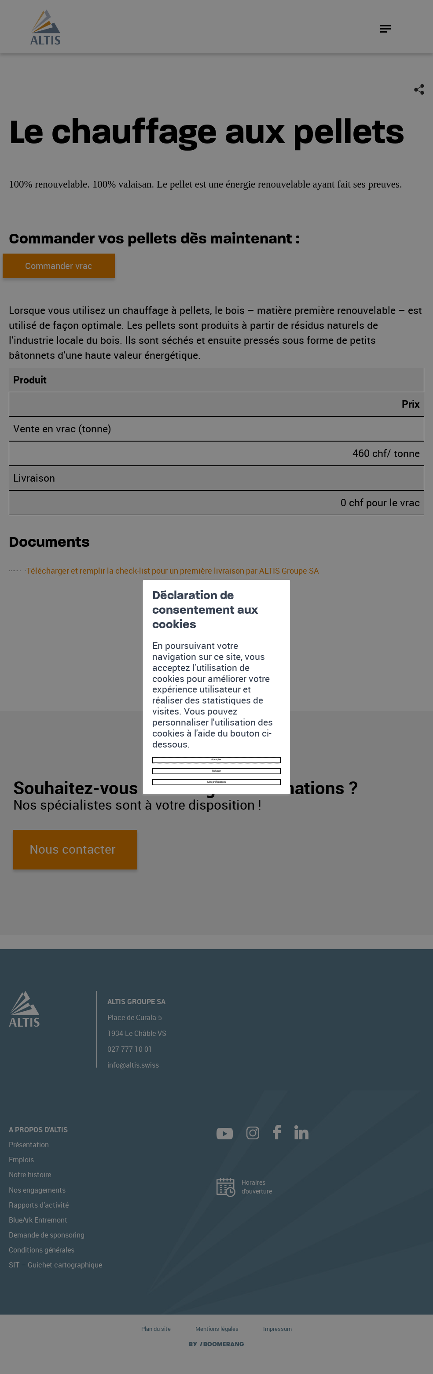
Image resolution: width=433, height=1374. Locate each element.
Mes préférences (216, 741)
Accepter (217, 706)
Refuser (216, 723)
